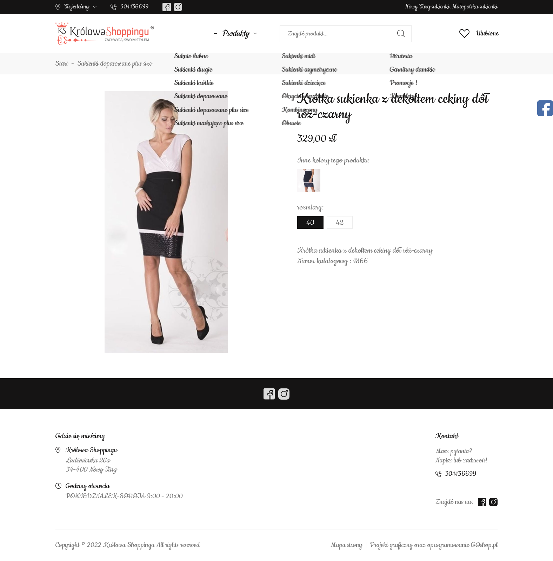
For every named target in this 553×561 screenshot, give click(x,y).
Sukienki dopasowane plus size (115, 64)
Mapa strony (346, 545)
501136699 (134, 6)
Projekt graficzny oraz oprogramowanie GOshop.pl (434, 545)
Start (61, 64)
